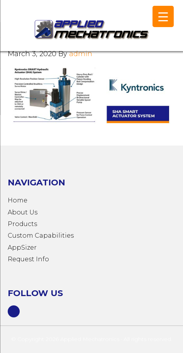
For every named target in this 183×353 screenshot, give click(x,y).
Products (22, 224)
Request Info (28, 259)
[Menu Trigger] (163, 16)
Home (17, 200)
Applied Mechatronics (77, 29)
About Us (22, 212)
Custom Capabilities (41, 235)
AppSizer (22, 247)
